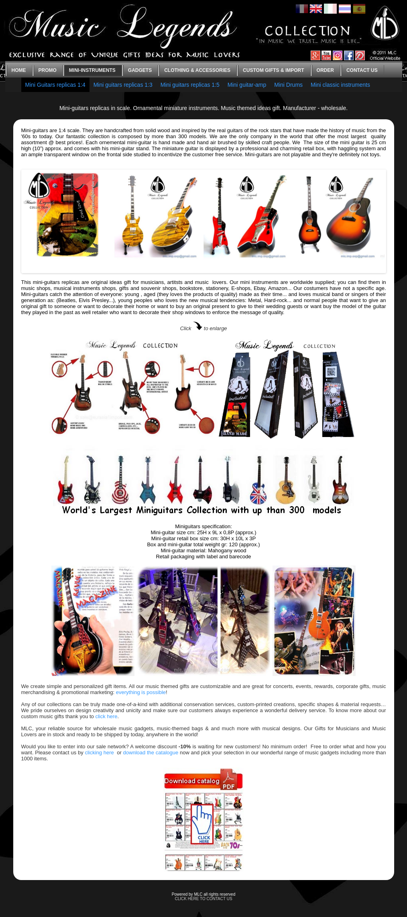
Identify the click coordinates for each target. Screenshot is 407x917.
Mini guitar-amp (247, 85)
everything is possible (141, 692)
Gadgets (140, 70)
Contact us (362, 70)
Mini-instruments (92, 70)
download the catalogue (151, 753)
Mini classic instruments (340, 85)
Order (325, 70)
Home (19, 70)
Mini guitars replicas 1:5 (190, 85)
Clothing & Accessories (197, 70)
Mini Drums (288, 85)
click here (106, 716)
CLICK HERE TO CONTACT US (203, 899)
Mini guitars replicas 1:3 (123, 85)
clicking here (99, 753)
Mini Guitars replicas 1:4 (55, 85)
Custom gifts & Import (273, 70)
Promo (48, 70)
